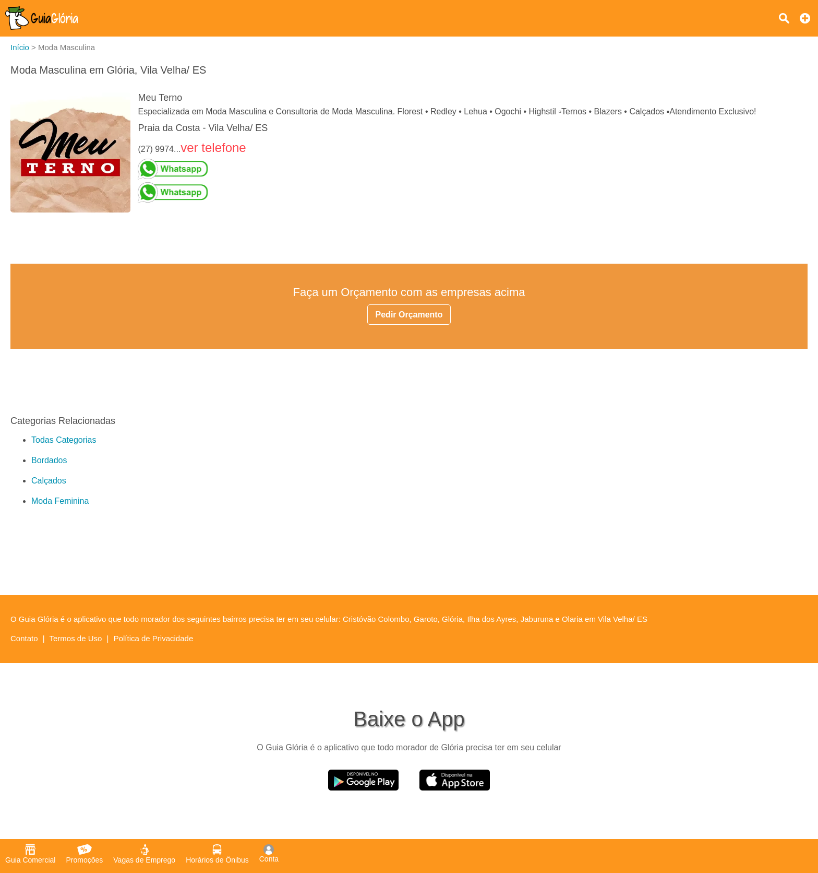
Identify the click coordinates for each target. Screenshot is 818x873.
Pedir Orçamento (409, 314)
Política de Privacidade (154, 638)
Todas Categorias (64, 439)
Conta (269, 853)
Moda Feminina (60, 501)
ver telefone (213, 147)
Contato (24, 638)
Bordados (49, 460)
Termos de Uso (76, 638)
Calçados (48, 480)
